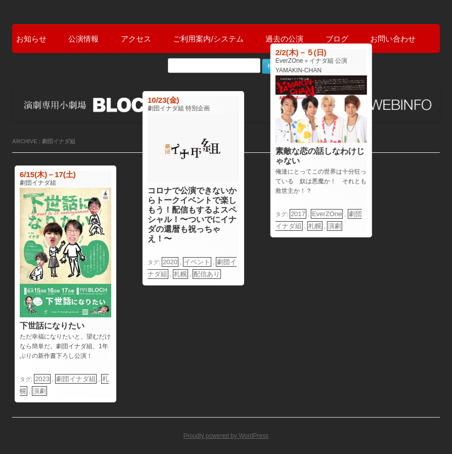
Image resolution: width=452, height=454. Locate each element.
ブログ (337, 38)
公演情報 (83, 38)
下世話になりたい (52, 325)
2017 (297, 214)
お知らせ (31, 38)
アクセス (136, 38)
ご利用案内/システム (208, 38)
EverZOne (327, 214)
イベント (197, 262)
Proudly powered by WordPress (226, 435)
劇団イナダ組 (76, 379)
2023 (42, 379)
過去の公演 (284, 38)
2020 (170, 262)
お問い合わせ (393, 38)
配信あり (207, 274)
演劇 (39, 391)
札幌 (180, 274)
